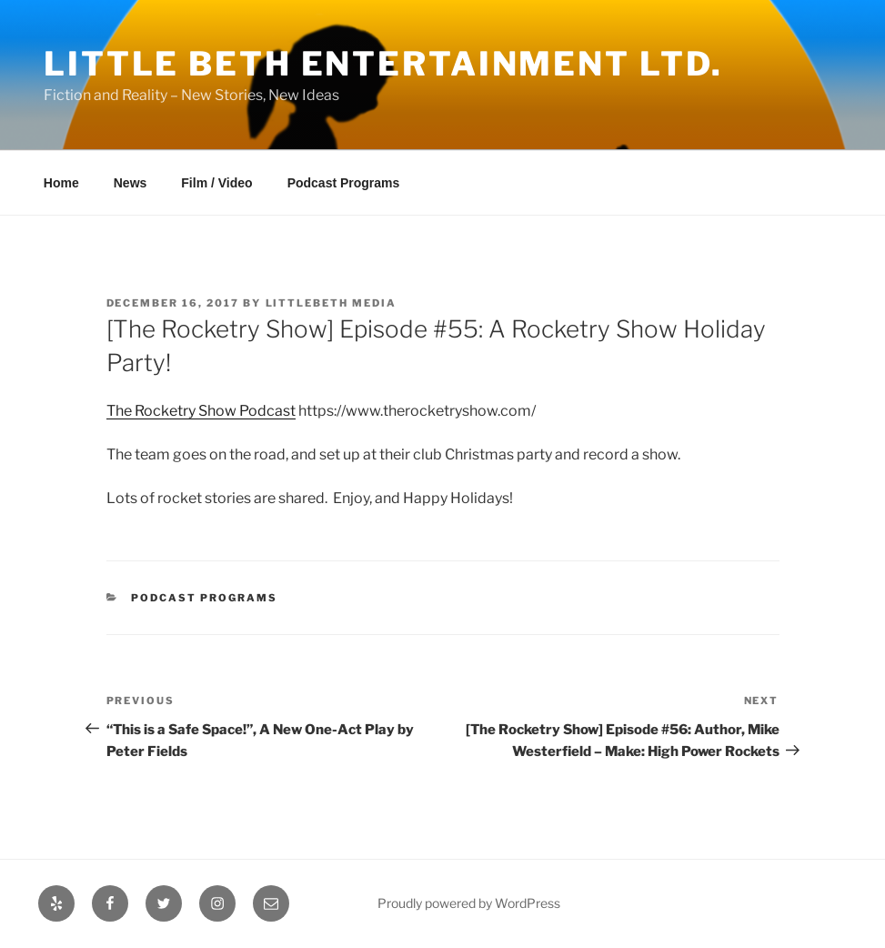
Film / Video (216, 183)
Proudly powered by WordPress (468, 903)
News (130, 183)
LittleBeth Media (331, 303)
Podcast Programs (343, 183)
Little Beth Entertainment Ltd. (383, 64)
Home (61, 183)
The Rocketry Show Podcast (201, 410)
